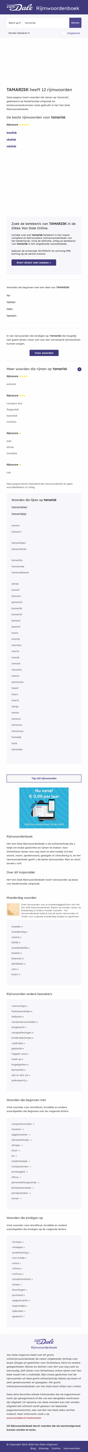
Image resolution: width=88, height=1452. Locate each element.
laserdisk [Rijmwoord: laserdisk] (12, 415)
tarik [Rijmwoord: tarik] (14, 743)
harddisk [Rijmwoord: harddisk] (12, 453)
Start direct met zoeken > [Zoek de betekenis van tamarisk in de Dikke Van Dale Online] (34, 262)
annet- (15, 1198)
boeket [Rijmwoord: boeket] (15, 953)
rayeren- (16, 1129)
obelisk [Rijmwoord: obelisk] (11, 139)
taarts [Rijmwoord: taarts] (15, 700)
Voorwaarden (71, 1448)
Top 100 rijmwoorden (44, 778)
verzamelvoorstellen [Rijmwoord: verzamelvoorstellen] (23, 1021)
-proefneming (19, 1252)
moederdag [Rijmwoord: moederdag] (18, 931)
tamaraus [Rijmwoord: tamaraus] (17, 731)
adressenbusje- (20, 1139)
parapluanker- (20, 1193)
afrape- (16, 1145)
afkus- (15, 1177)
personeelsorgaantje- (24, 1182)
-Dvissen (16, 1241)
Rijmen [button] (75, 22)
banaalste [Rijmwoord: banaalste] (17, 1069)
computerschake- (22, 1123)
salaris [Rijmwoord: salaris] (15, 675)
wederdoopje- (19, 1161)
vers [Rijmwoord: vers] (14, 969)
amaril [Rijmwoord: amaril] (15, 589)
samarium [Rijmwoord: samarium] (17, 682)
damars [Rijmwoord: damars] (16, 596)
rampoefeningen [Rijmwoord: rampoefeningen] (21, 1032)
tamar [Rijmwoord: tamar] (15, 712)
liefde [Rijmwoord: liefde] (14, 942)
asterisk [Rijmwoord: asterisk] (11, 384)
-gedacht (17, 1316)
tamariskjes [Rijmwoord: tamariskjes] (18, 542)
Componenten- (20, 1166)
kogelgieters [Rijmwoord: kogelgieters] (19, 1064)
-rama (15, 1263)
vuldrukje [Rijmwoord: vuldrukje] (17, 1043)
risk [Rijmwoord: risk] (9, 472)
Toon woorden (44, 353)
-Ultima (16, 1268)
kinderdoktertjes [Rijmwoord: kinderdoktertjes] (21, 1037)
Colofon (56, 1448)
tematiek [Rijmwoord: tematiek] (16, 749)
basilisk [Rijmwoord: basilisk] (12, 132)
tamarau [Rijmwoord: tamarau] (16, 724)
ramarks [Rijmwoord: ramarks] (16, 669)
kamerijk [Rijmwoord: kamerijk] (16, 608)
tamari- (12, 315)
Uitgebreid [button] (73, 33)
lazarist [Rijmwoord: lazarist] (15, 626)
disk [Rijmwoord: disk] (9, 441)
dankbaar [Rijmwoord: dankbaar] (17, 963)
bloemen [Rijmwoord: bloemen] (16, 958)
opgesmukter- (19, 1134)
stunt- (15, 1150)
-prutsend (17, 1295)
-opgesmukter (19, 1300)
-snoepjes (17, 1247)
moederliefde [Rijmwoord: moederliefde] (19, 947)
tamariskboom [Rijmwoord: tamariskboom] (20, 572)
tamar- (11, 302)
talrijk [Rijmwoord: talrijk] (15, 706)
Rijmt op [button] (14, 22)
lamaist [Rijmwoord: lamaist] (16, 620)
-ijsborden (17, 1311)
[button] (79, 369)
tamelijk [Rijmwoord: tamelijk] (16, 737)
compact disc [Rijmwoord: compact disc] (14, 403)
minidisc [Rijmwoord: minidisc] (11, 421)
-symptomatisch (21, 1279)
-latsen (15, 1284)
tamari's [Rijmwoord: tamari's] (16, 531)
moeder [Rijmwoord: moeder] (16, 926)
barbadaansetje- (21, 1187)
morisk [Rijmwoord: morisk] (15, 657)
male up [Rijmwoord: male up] (16, 1059)
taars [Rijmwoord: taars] (14, 694)
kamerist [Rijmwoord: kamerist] (16, 614)
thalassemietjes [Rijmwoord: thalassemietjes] (20, 1011)
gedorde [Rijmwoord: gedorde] (16, 1048)
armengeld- (18, 1171)
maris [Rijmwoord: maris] (14, 632)
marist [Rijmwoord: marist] (15, 651)
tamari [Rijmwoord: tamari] (15, 525)
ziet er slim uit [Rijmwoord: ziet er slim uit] (19, 1075)
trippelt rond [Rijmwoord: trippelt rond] (18, 1053)
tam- (10, 309)
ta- (9, 295)
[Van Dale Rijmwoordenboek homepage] (21, 8)
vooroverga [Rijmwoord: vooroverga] (18, 1005)
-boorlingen (18, 1289)
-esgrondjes (18, 1305)
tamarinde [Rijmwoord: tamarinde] (17, 566)
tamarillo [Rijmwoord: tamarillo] (16, 560)
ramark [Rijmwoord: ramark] (16, 663)
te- (13, 1155)
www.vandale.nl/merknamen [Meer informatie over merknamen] (24, 1417)
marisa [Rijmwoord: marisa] (15, 638)
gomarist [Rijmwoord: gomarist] (16, 602)
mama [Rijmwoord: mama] (15, 937)
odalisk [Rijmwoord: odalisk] (11, 146)
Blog (33, 1448)
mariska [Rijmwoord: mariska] (16, 645)
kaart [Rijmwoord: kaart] (14, 974)
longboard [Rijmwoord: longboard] (17, 1027)
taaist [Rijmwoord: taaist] (15, 688)
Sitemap (44, 1448)
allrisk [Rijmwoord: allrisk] (10, 447)
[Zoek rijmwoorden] (41, 23)
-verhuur (16, 1273)
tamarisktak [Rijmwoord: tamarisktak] (18, 549)
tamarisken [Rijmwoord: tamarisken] (19, 507)
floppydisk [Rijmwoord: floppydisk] (13, 409)
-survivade (18, 1257)
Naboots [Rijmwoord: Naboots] (16, 1016)
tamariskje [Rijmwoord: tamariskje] (18, 514)
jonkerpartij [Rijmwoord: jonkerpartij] (18, 1080)
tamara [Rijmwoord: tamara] (16, 718)
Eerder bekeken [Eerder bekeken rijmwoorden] (18, 33)
